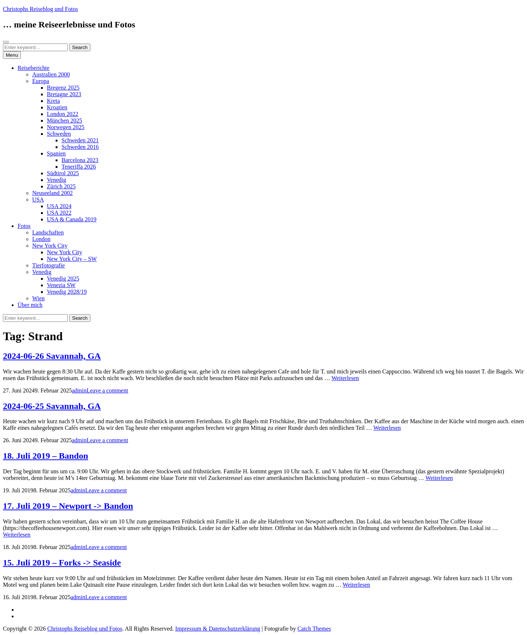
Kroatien (57, 107)
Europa (40, 81)
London (41, 239)
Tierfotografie (48, 265)
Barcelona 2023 (79, 160)
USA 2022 (59, 213)
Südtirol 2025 (63, 173)
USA (38, 199)
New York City (49, 246)
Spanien (56, 153)
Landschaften (48, 232)
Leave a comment (107, 390)
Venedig (56, 180)
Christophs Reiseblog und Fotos (40, 9)
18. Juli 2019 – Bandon (45, 456)
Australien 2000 (51, 74)
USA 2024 (59, 206)
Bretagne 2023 (64, 94)
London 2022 (62, 114)
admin (79, 390)
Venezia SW (61, 285)
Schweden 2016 (80, 147)
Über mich (30, 305)
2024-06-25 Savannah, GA (52, 406)
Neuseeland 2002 (52, 193)
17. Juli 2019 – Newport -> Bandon (68, 506)
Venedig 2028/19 (67, 292)
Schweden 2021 (80, 140)
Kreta (53, 101)
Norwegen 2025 (66, 127)
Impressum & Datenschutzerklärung (217, 628)
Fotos (24, 226)
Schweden (59, 134)
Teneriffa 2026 (78, 167)
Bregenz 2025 (63, 87)
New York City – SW (72, 259)
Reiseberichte (33, 68)
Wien (38, 298)
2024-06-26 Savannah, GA (52, 356)
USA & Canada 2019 (72, 219)
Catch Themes (314, 628)
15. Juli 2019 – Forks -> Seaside (62, 562)
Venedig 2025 (63, 278)
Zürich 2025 (61, 186)
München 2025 (64, 120)
